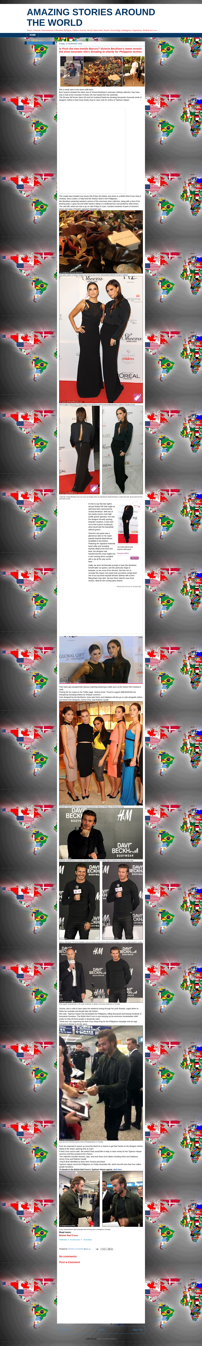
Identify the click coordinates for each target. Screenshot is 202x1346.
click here (117, 1169)
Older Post (137, 1330)
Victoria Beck (87, 1239)
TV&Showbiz (63, 1239)
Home (101, 1330)
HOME (33, 35)
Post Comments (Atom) (106, 1339)
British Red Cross (68, 1235)
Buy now (134, 558)
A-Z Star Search (75, 1239)
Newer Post (65, 1330)
